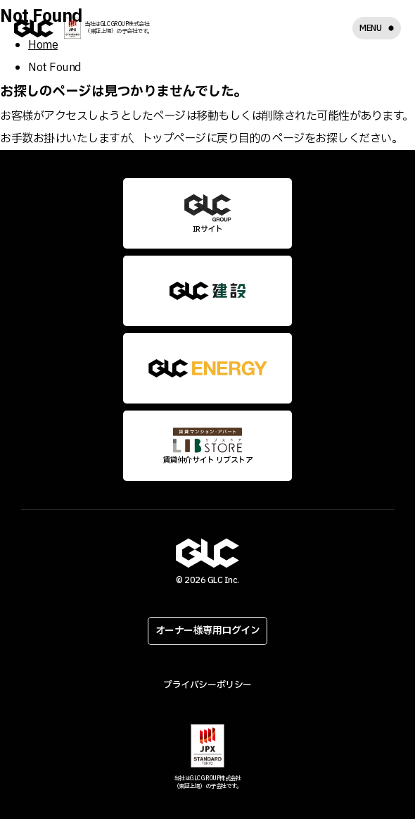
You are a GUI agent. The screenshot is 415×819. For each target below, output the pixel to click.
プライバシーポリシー (207, 685)
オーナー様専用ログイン (207, 630)
